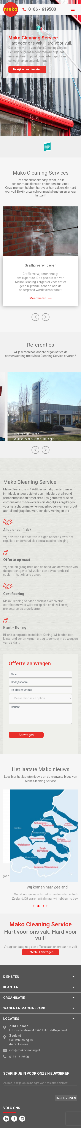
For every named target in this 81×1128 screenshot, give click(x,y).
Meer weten (37, 298)
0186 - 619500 (42, 9)
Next (45, 317)
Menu (40, 6)
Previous (35, 317)
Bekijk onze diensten (27, 69)
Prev (45, 450)
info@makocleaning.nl (24, 1050)
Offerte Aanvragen (40, 952)
